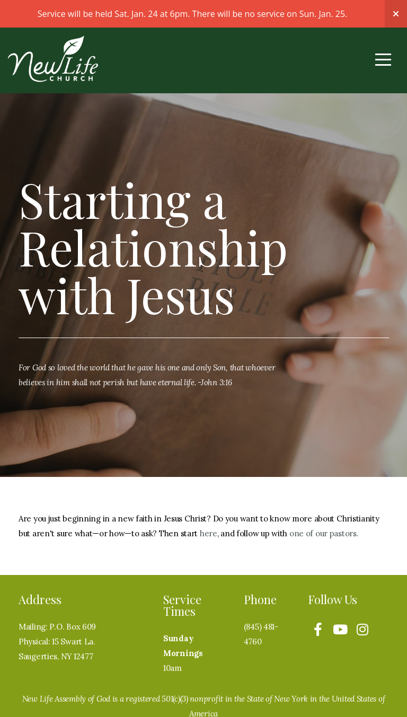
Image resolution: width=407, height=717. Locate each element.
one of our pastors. (324, 533)
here (208, 533)
